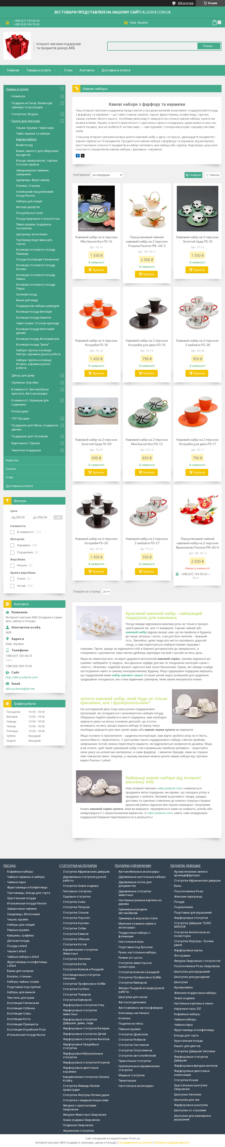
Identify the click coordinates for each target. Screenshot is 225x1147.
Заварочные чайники (22, 908)
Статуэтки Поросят (76, 918)
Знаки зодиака (184, 998)
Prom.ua (134, 1138)
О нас (68, 70)
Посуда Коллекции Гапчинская (37, 259)
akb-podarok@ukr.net (20, 688)
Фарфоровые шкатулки (191, 1105)
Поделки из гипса (130, 1023)
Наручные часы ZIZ (187, 1008)
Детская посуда (18, 940)
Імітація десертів (28, 207)
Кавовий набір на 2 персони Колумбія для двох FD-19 (147, 342)
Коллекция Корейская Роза (26, 1029)
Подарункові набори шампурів (37, 306)
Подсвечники (183, 907)
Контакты (87, 70)
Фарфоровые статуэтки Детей (84, 1034)
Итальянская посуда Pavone (26, 903)
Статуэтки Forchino (76, 989)
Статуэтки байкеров (132, 982)
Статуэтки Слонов (76, 912)
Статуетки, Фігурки (24, 114)
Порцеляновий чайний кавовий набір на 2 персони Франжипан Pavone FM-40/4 (197, 543)
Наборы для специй (21, 924)
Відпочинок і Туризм (25, 443)
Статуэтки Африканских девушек (86, 871)
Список (214, 175)
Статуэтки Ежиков (76, 934)
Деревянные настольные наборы (142, 877)
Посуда (179, 902)
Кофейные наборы (20, 871)
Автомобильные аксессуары (138, 871)
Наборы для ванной (21, 992)
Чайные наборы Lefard (23, 956)
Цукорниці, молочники (31, 234)
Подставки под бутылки (135, 947)
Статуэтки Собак (74, 928)
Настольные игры (131, 941)
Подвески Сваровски (78, 1125)
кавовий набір (136, 632)
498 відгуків (186, 3)
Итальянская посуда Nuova (26, 1034)
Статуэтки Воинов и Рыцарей (83, 969)
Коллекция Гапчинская (23, 1003)
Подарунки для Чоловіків (29, 436)
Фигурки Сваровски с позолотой (197, 961)
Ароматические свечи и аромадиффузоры (191, 873)
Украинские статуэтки (78, 1130)
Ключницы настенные (133, 1013)
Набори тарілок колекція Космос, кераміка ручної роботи (33, 364)
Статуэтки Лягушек (76, 907)
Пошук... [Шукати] (209, 46)
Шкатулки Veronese (187, 1094)
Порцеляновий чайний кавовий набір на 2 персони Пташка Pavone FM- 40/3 (147, 241)
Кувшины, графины (20, 935)
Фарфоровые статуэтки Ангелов (86, 1039)
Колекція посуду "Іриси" (32, 344)
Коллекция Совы (19, 1013)
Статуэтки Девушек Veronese (194, 1051)
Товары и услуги (38, 70)
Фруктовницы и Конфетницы (27, 887)
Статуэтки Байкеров (77, 999)
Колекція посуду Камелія (33, 317)
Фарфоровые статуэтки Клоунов (86, 1062)
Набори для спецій (29, 201)
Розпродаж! (19, 411)
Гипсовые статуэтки (77, 891)
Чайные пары (16, 882)
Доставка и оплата (115, 70)
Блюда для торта (186, 1035)
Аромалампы (183, 987)
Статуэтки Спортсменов (135, 1050)
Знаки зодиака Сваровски (81, 1120)
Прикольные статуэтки (134, 1061)
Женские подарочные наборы (195, 993)
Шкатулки (181, 982)
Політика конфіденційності (171, 1142)
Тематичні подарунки (26, 450)
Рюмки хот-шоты (130, 957)
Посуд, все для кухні (25, 121)
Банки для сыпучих (20, 971)
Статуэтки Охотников (133, 1045)
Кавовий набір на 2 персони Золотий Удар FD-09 (96, 442)
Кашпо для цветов (187, 1046)
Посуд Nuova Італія (29, 213)
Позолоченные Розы (188, 891)
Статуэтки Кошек (186, 1080)
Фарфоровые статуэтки (191, 918)
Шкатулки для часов (132, 997)
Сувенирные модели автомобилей (132, 911)
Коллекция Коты (19, 1019)
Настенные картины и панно (193, 1003)
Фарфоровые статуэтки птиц (83, 1005)
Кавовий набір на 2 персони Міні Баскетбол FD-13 (147, 442)
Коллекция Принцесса (22, 1024)
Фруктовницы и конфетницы (194, 1030)
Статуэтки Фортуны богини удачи (86, 1095)
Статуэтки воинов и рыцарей (138, 972)
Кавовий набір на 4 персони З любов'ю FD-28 (197, 342)
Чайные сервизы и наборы (26, 877)
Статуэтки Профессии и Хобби (84, 983)
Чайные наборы (185, 1019)
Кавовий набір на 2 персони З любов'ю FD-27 (147, 541)
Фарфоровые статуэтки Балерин (86, 1028)
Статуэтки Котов (75, 944)
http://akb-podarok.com (22, 677)
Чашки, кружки (17, 919)
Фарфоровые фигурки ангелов (196, 1065)
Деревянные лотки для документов (135, 883)
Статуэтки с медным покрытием (85, 1100)
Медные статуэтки (131, 1075)
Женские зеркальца (188, 896)
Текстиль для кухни (20, 997)
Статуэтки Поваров (77, 994)
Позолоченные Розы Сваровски (197, 966)
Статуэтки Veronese (76, 958)
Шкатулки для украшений (192, 971)
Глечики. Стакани (28, 185)
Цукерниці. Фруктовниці (32, 180)
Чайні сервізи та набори (33, 133)
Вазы (177, 885)
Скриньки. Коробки (24, 382)
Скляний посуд (26, 294)
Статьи (11, 469)
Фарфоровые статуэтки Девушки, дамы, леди (80, 1021)
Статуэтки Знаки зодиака (80, 885)
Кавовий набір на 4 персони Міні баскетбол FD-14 (96, 239)
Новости (12, 460)
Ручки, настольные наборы (137, 952)
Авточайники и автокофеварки (140, 1007)
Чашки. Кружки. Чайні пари (35, 128)
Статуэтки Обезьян (76, 939)
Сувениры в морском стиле (138, 918)
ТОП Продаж (20, 418)
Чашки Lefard (16, 951)
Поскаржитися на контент (135, 1142)
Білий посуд (24, 145)
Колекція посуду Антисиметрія (37, 339)
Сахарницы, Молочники (23, 914)
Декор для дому (22, 375)
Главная (13, 70)
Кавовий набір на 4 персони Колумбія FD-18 (96, 342)
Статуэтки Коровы (76, 923)
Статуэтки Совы (74, 902)
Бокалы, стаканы (19, 976)
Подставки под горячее (24, 987)
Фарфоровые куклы (188, 950)
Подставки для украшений (193, 912)
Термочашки (127, 1080)
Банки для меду (27, 300)
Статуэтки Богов (74, 964)
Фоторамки (182, 955)
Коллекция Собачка (21, 1008)
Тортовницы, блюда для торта (28, 893)
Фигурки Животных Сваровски (84, 1114)
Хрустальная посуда (21, 898)
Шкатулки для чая (186, 1099)
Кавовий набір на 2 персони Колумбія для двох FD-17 (198, 442)
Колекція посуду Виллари (34, 311)
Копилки (124, 1018)
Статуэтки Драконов (133, 1034)
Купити (98, 270)
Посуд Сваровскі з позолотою (38, 218)
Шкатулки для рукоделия (192, 977)
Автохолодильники (132, 1002)
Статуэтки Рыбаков (132, 1039)
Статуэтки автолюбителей (137, 1055)
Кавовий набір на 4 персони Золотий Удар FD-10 (197, 239)
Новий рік (18, 96)
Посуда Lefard (17, 946)
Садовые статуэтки (76, 896)
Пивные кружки (18, 930)
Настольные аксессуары (136, 1085)
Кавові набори (26, 139)
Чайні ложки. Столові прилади (37, 323)
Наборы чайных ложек (23, 981)
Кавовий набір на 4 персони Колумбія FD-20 (96, 541)
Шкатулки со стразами (190, 1110)
